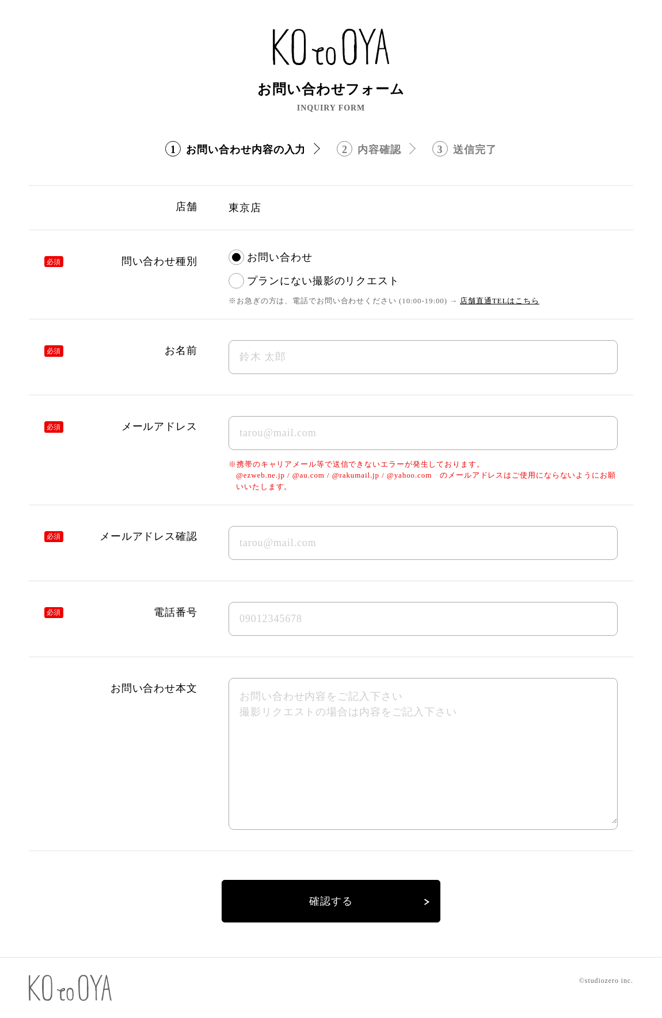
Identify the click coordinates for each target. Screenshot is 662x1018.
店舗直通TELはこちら (499, 300)
